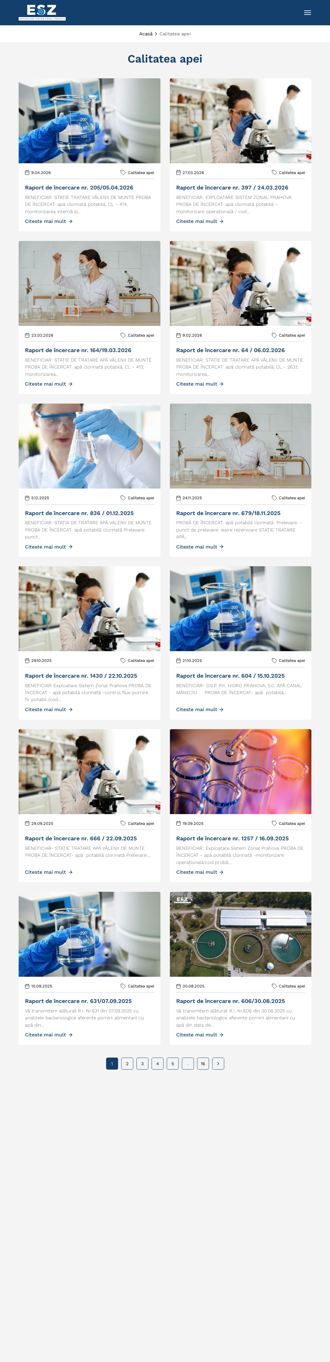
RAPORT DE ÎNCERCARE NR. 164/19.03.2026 (78, 350)
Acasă (146, 34)
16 (203, 1063)
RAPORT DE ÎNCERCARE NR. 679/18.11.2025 (228, 513)
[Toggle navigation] (308, 12)
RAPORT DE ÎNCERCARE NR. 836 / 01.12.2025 (79, 513)
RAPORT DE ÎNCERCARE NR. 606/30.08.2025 (230, 1001)
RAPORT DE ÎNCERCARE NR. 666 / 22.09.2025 (81, 838)
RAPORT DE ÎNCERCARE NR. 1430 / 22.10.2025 (81, 675)
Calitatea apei (141, 172)
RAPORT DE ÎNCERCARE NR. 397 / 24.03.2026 (232, 187)
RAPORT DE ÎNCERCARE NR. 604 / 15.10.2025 (230, 675)
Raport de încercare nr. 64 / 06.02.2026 (230, 350)
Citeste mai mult (48, 221)
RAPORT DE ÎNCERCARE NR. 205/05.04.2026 (79, 187)
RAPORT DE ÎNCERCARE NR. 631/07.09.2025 (78, 1001)
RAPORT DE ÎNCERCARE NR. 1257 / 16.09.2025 (232, 838)
